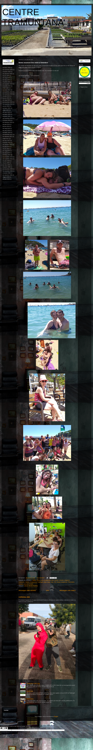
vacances (26, 584)
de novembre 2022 (8, 104)
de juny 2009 (6, 163)
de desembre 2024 (8, 84)
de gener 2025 (6, 81)
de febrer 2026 (6, 67)
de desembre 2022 (8, 102)
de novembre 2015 (8, 158)
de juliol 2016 (6, 146)
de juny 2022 (6, 106)
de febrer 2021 (6, 108)
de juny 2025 (6, 75)
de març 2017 (6, 140)
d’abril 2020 (6, 110)
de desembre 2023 (8, 92)
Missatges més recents (27, 590)
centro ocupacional (46, 580)
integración (21, 582)
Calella (34, 580)
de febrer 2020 (6, 114)
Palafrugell (40, 582)
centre (38, 580)
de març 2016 (6, 152)
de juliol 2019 (6, 124)
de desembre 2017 (8, 134)
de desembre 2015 (8, 156)
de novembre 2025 (8, 69)
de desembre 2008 (8, 169)
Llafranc (27, 582)
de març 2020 (6, 112)
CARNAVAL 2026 (24, 597)
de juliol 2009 (6, 161)
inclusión (61, 580)
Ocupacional (33, 582)
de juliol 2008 (6, 179)
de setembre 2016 (7, 144)
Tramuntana (71, 582)
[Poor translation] (5, 728)
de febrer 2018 (6, 132)
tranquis (21, 584)
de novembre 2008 (8, 171)
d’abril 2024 (6, 88)
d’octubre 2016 (7, 142)
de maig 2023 (6, 100)
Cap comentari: (40, 577)
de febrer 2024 (6, 90)
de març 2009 (6, 165)
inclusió (56, 580)
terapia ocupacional (62, 582)
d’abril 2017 (6, 138)
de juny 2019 (6, 126)
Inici (47, 590)
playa (48, 582)
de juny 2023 (6, 98)
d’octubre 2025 (7, 71)
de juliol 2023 (6, 96)
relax (52, 582)
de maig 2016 (6, 150)
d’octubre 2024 (7, 86)
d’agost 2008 (6, 177)
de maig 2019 (6, 128)
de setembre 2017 (7, 136)
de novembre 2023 (8, 94)
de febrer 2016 (6, 154)
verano (31, 584)
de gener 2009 (6, 167)
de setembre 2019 (7, 122)
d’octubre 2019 (7, 120)
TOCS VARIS (29, 699)
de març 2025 (6, 79)
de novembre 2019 (8, 118)
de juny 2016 (6, 148)
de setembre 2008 (7, 175)
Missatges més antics (68, 590)
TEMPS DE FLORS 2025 (33, 683)
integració (67, 580)
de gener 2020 (6, 116)
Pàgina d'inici (83, 87)
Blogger (56, 716)
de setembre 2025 (7, 73)
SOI (55, 582)
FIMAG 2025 (29, 691)
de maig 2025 (6, 77)
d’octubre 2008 (7, 173)
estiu (52, 580)
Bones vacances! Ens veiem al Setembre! (33, 62)
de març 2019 (6, 130)
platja (45, 582)
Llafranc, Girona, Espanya (31, 586)
